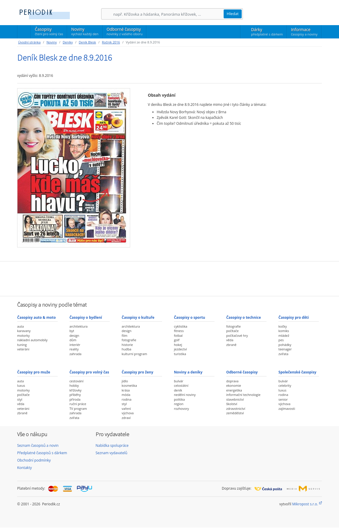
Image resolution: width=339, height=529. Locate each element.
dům (73, 340)
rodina (126, 399)
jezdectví (180, 349)
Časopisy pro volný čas (89, 372)
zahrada (76, 354)
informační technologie (243, 394)
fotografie (129, 340)
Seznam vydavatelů (111, 452)
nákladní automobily (32, 340)
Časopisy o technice (243, 317)
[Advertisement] (169, 278)
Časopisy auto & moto (36, 317)
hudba (126, 349)
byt (72, 331)
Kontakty (24, 467)
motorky (23, 335)
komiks (283, 331)
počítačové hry (237, 335)
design (74, 335)
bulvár (178, 381)
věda (229, 340)
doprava (232, 381)
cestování (76, 381)
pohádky (284, 344)
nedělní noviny (185, 394)
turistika (180, 354)
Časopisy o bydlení (86, 317)
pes (281, 340)
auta (20, 326)
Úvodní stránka (29, 42)
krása (126, 390)
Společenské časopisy (297, 372)
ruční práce (78, 404)
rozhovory (181, 408)
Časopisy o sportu (189, 317)
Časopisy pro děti (293, 317)
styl (19, 399)
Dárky (267, 32)
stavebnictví (235, 399)
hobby (74, 385)
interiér (75, 344)
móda (126, 394)
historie (127, 344)
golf (177, 340)
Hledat (233, 13)
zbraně (231, 344)
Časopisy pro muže (33, 372)
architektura (79, 326)
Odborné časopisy (124, 31)
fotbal (178, 335)
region (178, 404)
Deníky (68, 42)
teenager (285, 349)
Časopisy (49, 32)
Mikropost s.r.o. (305, 504)
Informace (304, 32)
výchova (127, 413)
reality (74, 349)
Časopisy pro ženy (137, 372)
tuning (22, 344)
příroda (75, 399)
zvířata (283, 354)
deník (178, 390)
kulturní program (134, 354)
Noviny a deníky (188, 372)
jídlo (125, 381)
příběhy (75, 394)
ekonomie (233, 385)
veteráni (23, 349)
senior (283, 399)
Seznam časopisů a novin (38, 445)
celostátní (181, 385)
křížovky (76, 390)
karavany (24, 331)
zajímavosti (286, 408)
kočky (282, 326)
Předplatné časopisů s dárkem (42, 452)
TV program (78, 408)
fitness (179, 331)
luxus (21, 385)
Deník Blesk (87, 42)
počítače (232, 331)
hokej (178, 344)
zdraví (126, 417)
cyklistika (180, 326)
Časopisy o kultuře (138, 317)
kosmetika (129, 385)
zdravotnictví (235, 408)
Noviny (85, 31)
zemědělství (235, 413)
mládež (283, 335)
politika (179, 399)
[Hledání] (168, 14)
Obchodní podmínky (34, 460)
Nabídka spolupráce (112, 445)
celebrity (284, 385)
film (124, 335)
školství (231, 404)
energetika (234, 390)
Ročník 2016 (111, 42)
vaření (126, 408)
